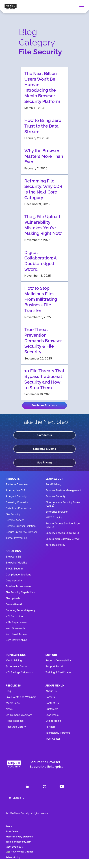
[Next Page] (44, 405)
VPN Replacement (16, 622)
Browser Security (55, 496)
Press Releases (14, 720)
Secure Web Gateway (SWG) (62, 538)
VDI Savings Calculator (19, 672)
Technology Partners (57, 732)
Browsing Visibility (16, 562)
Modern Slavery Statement (19, 836)
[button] (80, 6)
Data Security (14, 580)
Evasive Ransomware (18, 586)
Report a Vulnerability (58, 660)
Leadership (52, 714)
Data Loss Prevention (18, 508)
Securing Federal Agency (21, 610)
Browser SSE (13, 556)
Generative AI (14, 604)
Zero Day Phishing (16, 639)
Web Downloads (15, 628)
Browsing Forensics (17, 502)
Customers (51, 708)
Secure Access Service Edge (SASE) (62, 525)
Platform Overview (17, 484)
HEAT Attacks (53, 517)
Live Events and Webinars (21, 696)
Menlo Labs (12, 702)
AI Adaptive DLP (15, 490)
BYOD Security (14, 568)
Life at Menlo (53, 720)
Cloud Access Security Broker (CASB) (63, 504)
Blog (8, 690)
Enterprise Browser (56, 511)
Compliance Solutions (18, 574)
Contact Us (44, 435)
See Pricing (44, 462)
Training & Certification (58, 672)
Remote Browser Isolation (21, 525)
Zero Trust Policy (55, 544)
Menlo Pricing (14, 660)
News (9, 708)
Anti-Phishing (53, 484)
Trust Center (52, 738)
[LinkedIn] (27, 786)
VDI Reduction (14, 616)
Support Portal (54, 666)
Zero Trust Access (16, 634)
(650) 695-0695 (14, 846)
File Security (13, 514)
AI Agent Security (16, 496)
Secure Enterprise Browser (21, 531)
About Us (51, 690)
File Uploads (13, 598)
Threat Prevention (16, 537)
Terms (9, 826)
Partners (50, 726)
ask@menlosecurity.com (18, 841)
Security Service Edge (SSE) (62, 532)
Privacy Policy (13, 857)
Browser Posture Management (63, 490)
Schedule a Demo (44, 448)
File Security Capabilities (20, 592)
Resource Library (16, 726)
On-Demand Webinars (19, 714)
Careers (50, 696)
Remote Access (15, 519)
